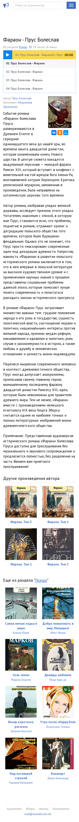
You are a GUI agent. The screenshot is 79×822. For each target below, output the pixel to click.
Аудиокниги (14, 809)
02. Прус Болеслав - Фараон (24, 72)
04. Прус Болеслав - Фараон (24, 88)
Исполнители (61, 809)
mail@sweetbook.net (37, 814)
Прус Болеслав (21, 98)
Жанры (30, 809)
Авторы (43, 809)
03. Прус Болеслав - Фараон (24, 80)
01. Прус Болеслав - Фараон (25, 63)
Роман (23, 47)
